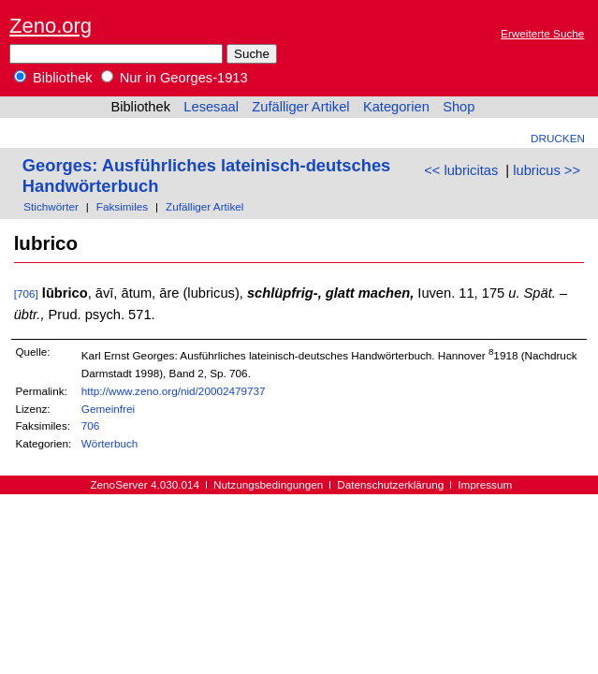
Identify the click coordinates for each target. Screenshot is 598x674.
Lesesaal (211, 106)
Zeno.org (50, 25)
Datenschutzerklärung (390, 484)
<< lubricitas (461, 170)
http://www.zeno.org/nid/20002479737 (173, 391)
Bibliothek (53, 77)
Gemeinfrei (108, 409)
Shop (458, 106)
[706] (26, 293)
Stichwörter (51, 206)
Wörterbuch (110, 443)
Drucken (558, 138)
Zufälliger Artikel (300, 106)
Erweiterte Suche (542, 33)
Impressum (485, 484)
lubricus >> (546, 170)
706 (90, 425)
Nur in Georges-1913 (174, 77)
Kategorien (396, 106)
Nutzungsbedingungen (268, 484)
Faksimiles (122, 206)
